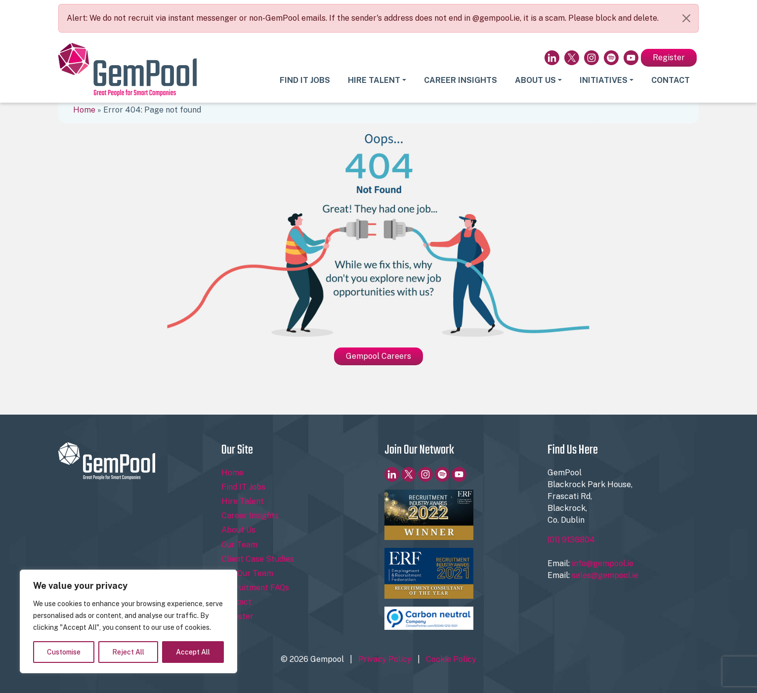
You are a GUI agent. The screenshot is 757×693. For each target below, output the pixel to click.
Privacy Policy (385, 659)
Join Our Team (247, 573)
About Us (535, 80)
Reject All (128, 652)
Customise (64, 652)
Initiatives (604, 80)
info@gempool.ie (602, 563)
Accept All (193, 652)
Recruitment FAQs (255, 587)
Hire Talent (374, 80)
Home (84, 110)
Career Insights (460, 80)
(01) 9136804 (571, 539)
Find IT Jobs (305, 80)
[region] (128, 621)
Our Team (239, 544)
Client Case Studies (257, 559)
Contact (670, 80)
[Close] (686, 18)
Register (669, 57)
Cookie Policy (451, 659)
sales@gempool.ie (605, 575)
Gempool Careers (378, 356)
